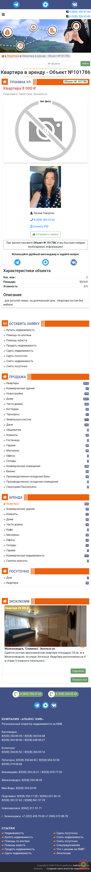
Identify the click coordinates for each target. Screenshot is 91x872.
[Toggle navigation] (2, 14)
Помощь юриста (15, 845)
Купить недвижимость (19, 837)
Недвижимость (14, 833)
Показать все (79, 679)
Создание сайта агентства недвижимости (68, 868)
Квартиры (13, 56)
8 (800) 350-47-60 (79, 11)
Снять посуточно (67, 841)
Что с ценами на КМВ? (70, 849)
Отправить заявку (45, 234)
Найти (85, 63)
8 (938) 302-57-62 (42, 219)
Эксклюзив (63, 853)
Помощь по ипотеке (17, 841)
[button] (45, 129)
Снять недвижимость (70, 837)
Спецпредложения (68, 845)
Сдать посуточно (67, 833)
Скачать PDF (39, 226)
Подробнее (78, 671)
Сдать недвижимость (18, 853)
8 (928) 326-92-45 (79, 16)
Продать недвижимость (20, 849)
